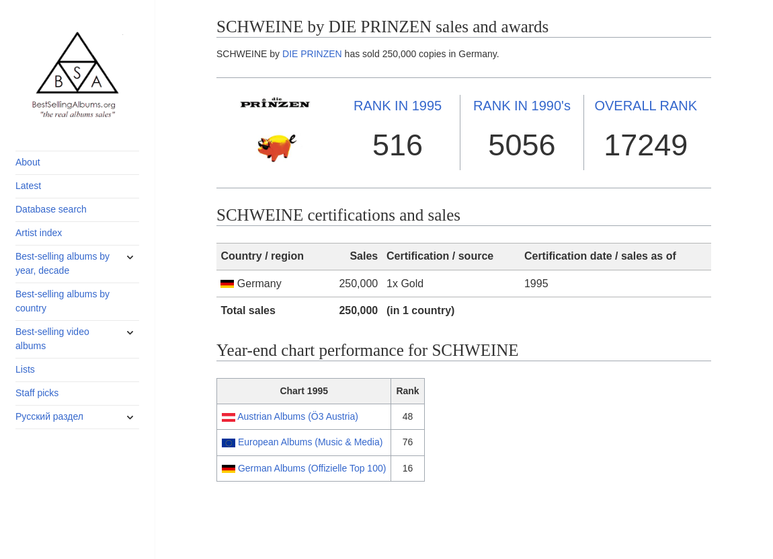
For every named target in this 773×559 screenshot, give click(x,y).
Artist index (38, 232)
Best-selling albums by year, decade (62, 263)
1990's (522, 105)
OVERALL (645, 105)
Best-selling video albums (52, 338)
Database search (51, 209)
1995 (398, 105)
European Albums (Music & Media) (310, 442)
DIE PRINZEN (312, 53)
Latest (28, 185)
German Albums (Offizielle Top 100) (312, 468)
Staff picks (36, 392)
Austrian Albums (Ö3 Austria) (297, 416)
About (27, 162)
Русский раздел (49, 416)
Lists (25, 369)
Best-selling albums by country (62, 301)
